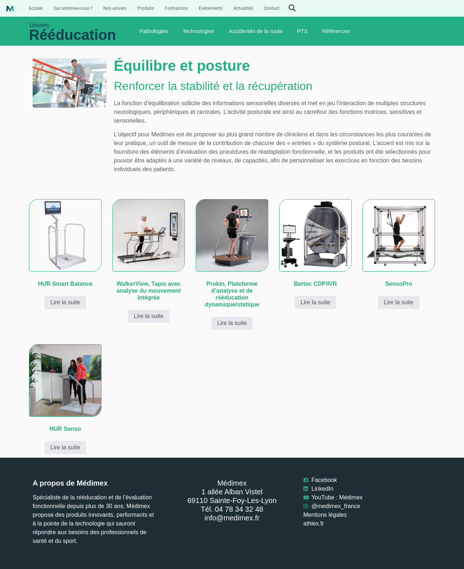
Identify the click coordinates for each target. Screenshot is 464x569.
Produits (145, 8)
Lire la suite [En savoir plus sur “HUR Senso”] (65, 447)
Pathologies (154, 31)
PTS (302, 31)
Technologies (198, 31)
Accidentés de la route (255, 31)
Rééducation (72, 35)
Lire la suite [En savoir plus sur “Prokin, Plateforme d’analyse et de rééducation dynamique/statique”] (232, 323)
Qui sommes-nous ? (73, 8)
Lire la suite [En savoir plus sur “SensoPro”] (399, 302)
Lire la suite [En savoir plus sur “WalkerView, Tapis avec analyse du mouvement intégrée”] (148, 316)
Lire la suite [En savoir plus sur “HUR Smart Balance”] (65, 302)
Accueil (36, 8)
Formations (176, 8)
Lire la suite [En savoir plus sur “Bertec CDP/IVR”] (315, 302)
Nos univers (115, 8)
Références (336, 31)
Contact (271, 8)
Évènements (211, 8)
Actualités (243, 8)
